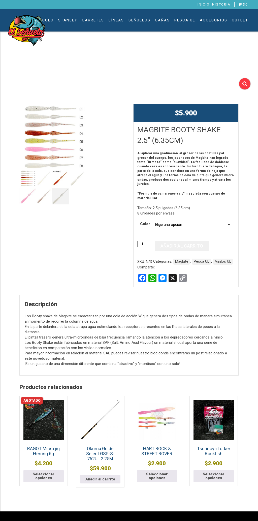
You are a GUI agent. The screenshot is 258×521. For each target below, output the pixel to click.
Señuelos (139, 20)
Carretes (93, 20)
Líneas (116, 20)
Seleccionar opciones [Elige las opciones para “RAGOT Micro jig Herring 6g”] (43, 476)
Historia (221, 4)
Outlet (240, 20)
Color (145, 224)
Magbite (181, 261)
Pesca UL (184, 20)
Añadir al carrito (181, 246)
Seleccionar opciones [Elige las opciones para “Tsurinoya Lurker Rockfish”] (213, 476)
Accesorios (213, 20)
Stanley (67, 20)
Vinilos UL (223, 261)
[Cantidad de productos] (144, 244)
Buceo (47, 20)
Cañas (162, 20)
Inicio (204, 4)
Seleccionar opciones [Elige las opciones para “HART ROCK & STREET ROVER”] (157, 476)
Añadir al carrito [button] (100, 479)
